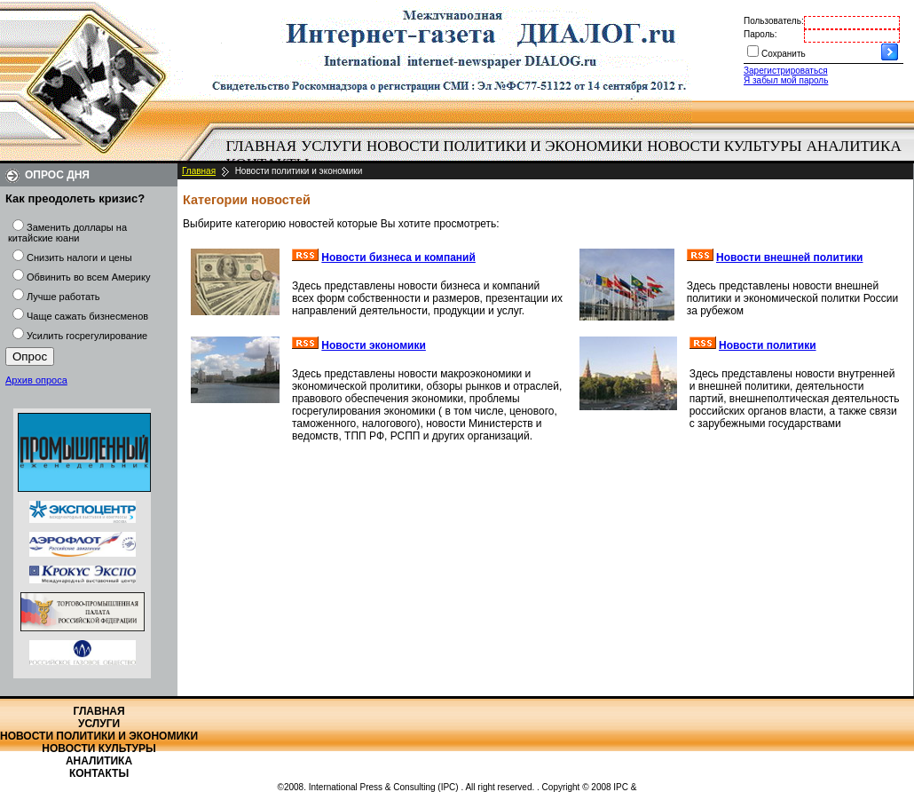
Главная (261, 146)
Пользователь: (774, 21)
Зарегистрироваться (786, 70)
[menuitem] (261, 146)
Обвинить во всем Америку (88, 277)
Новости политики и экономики (504, 146)
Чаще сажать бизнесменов (87, 316)
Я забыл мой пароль (786, 80)
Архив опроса (36, 380)
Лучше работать (63, 296)
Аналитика (854, 146)
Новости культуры (724, 146)
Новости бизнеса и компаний (398, 257)
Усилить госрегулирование (87, 335)
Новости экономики (373, 345)
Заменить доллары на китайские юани (67, 232)
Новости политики (767, 345)
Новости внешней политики (789, 257)
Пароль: (760, 34)
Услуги (331, 146)
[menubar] (568, 155)
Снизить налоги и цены (79, 257)
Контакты (99, 773)
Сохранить (783, 54)
